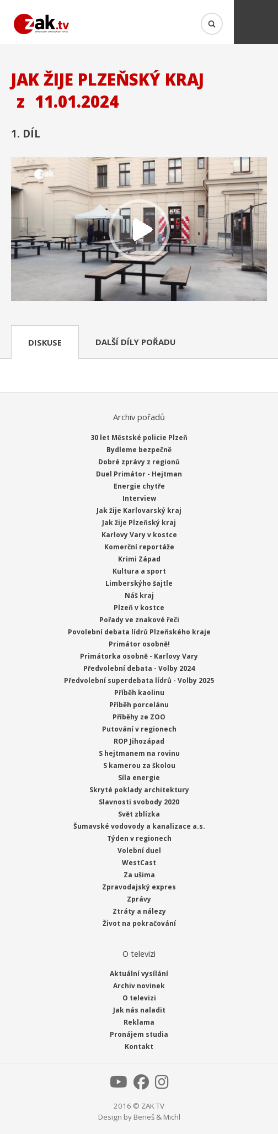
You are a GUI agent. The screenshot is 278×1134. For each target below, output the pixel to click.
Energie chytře (139, 486)
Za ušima (139, 874)
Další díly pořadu (135, 341)
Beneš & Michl (156, 1117)
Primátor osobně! (139, 644)
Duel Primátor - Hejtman (139, 474)
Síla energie (139, 777)
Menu (256, 22)
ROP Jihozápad (139, 741)
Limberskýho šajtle (139, 583)
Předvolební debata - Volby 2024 (139, 668)
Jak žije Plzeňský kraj (139, 522)
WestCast (139, 862)
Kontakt (139, 1046)
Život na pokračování (139, 923)
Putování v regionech (139, 729)
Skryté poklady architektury (139, 789)
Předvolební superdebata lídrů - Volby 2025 (139, 680)
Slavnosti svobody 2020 (139, 802)
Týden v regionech (139, 838)
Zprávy (139, 899)
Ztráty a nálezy (139, 911)
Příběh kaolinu (139, 692)
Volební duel (139, 850)
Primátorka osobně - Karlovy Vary (139, 656)
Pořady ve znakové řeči (139, 619)
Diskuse (45, 342)
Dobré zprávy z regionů (139, 462)
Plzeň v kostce (139, 607)
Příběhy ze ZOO (139, 717)
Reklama (139, 1022)
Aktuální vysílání (139, 973)
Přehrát (139, 230)
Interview (139, 498)
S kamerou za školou (139, 765)
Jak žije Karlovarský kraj (139, 510)
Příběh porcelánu (139, 704)
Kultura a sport (139, 571)
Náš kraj (139, 595)
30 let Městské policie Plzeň (139, 437)
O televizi (139, 998)
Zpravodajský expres (139, 887)
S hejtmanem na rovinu (139, 753)
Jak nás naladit (139, 1010)
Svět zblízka (139, 814)
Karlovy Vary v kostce (139, 534)
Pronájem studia (139, 1034)
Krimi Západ (139, 559)
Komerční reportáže (139, 547)
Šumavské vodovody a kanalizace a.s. (139, 826)
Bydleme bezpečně (139, 449)
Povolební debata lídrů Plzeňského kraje (139, 632)
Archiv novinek (139, 985)
